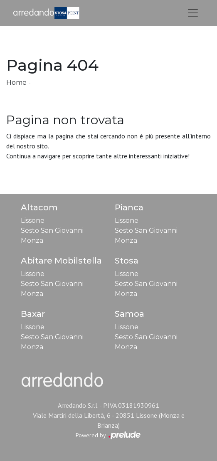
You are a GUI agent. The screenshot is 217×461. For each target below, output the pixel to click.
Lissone (32, 220)
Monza (32, 240)
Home (16, 82)
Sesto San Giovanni (52, 230)
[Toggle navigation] (193, 13)
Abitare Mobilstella (61, 261)
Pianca (129, 207)
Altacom (39, 207)
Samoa (129, 314)
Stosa (126, 261)
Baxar (33, 314)
